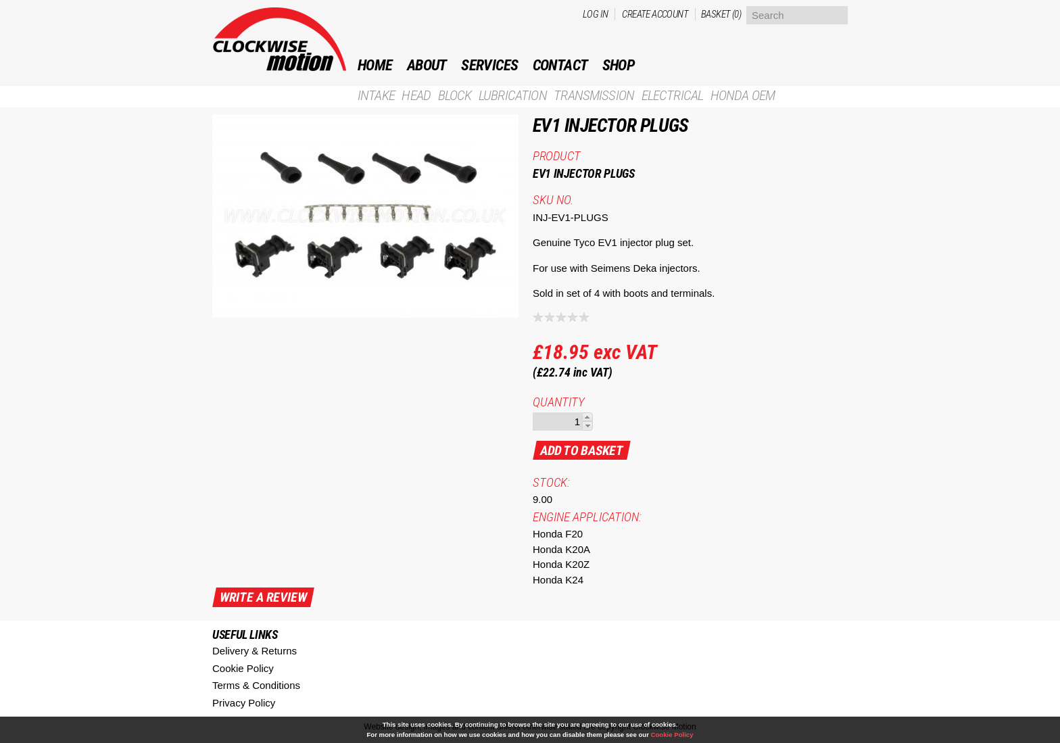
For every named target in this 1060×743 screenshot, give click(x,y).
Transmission (594, 96)
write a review (263, 597)
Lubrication (513, 96)
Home (375, 65)
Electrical (673, 96)
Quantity (559, 402)
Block (455, 96)
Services (489, 65)
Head (416, 96)
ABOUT (427, 65)
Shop (618, 65)
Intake (376, 96)
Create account (655, 14)
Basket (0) (721, 14)
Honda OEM (742, 96)
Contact (560, 65)
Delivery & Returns (254, 650)
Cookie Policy (243, 668)
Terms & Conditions (256, 685)
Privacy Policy (243, 703)
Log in (595, 14)
